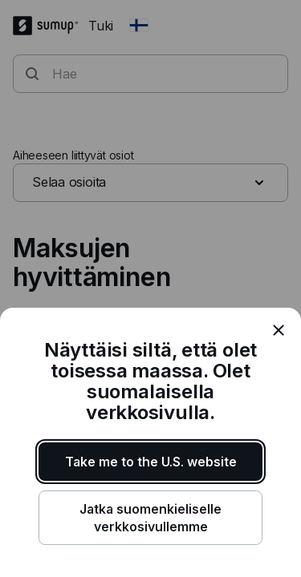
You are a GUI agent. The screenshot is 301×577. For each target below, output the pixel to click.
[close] (278, 330)
